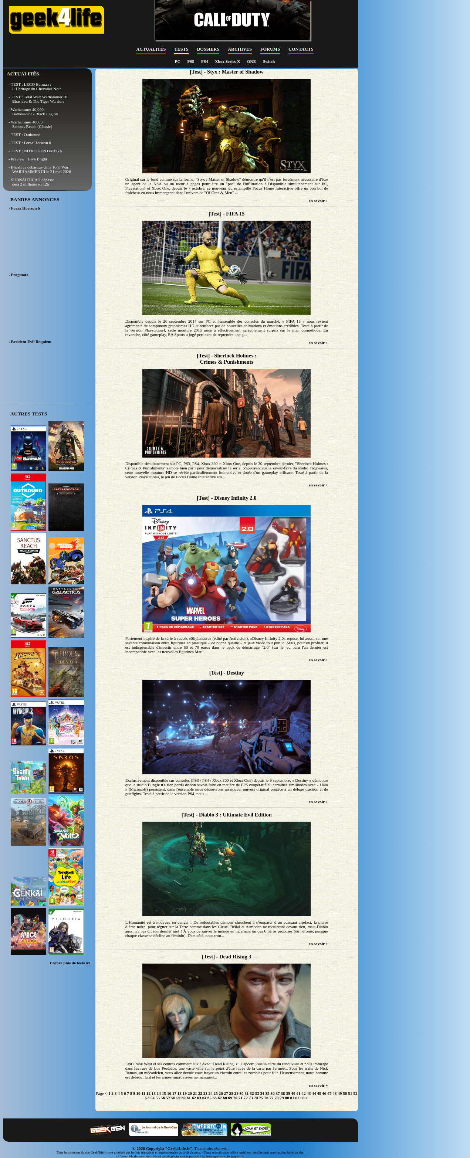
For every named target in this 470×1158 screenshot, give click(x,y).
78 (276, 1098)
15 (164, 1093)
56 (163, 1098)
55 (158, 1098)
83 (302, 1098)
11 (143, 1093)
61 (189, 1098)
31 (247, 1093)
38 (283, 1093)
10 (138, 1093)
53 (147, 1098)
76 (266, 1098)
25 (216, 1093)
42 (303, 1093)
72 (246, 1098)
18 (179, 1093)
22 (200, 1093)
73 (251, 1098)
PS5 (191, 61)
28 (231, 1093)
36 (272, 1093)
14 (159, 1093)
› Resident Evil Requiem (30, 341)
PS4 (205, 61)
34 (262, 1093)
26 (221, 1093)
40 (293, 1093)
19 (185, 1093)
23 (205, 1093)
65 (209, 1098)
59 (178, 1098)
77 (271, 1098)
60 (184, 1098)
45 (319, 1093)
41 (298, 1093)
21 (195, 1093)
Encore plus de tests (70, 963)
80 (287, 1098)
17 (174, 1093)
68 (225, 1098)
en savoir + (318, 200)
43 (309, 1093)
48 (334, 1093)
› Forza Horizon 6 (24, 208)
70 (235, 1098)
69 (230, 1098)
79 (282, 1098)
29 (236, 1093)
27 (226, 1093)
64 (204, 1098)
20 (190, 1093)
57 (168, 1098)
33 (257, 1093)
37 (277, 1093)
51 (350, 1093)
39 (288, 1093)
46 (324, 1093)
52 (355, 1093)
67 (220, 1098)
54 (153, 1098)
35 (267, 1093)
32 (252, 1093)
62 (194, 1098)
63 (199, 1098)
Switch (269, 61)
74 (256, 1098)
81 (292, 1098)
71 (241, 1098)
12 (148, 1093)
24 (211, 1093)
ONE (252, 61)
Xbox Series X (228, 61)
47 (329, 1093)
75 (261, 1098)
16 (169, 1093)
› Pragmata (18, 274)
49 (340, 1093)
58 (173, 1098)
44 (314, 1093)
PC (178, 61)
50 (345, 1093)
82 (297, 1098)
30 (242, 1093)
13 (154, 1093)
